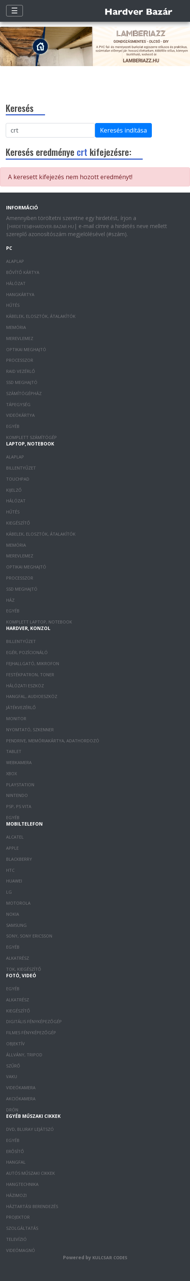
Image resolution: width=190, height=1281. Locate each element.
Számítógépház (24, 393)
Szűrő (13, 1066)
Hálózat (16, 283)
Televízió (16, 1239)
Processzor (19, 360)
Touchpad (17, 479)
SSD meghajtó (21, 382)
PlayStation (20, 784)
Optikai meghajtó (26, 349)
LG (9, 892)
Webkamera (19, 762)
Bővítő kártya (22, 272)
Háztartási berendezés (32, 1206)
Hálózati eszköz (25, 685)
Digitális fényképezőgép (34, 1021)
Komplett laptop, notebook (39, 622)
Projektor (18, 1217)
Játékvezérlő (21, 707)
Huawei (14, 881)
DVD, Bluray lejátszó (30, 1129)
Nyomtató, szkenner (30, 729)
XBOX (11, 773)
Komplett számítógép (31, 437)
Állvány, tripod (24, 1055)
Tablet (13, 751)
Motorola (18, 903)
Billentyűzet (21, 468)
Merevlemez (19, 338)
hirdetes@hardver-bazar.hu (41, 226)
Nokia (12, 914)
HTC (10, 870)
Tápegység (18, 404)
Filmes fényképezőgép (31, 1032)
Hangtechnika (22, 1184)
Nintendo (17, 795)
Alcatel (15, 837)
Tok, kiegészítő (23, 969)
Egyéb (12, 426)
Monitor (16, 718)
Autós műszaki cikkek (30, 1173)
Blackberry (19, 859)
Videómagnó (20, 1250)
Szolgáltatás (22, 1228)
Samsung (16, 925)
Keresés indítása (123, 130)
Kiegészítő (18, 523)
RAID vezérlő (20, 371)
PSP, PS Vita (18, 806)
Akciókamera (20, 1098)
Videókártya (20, 415)
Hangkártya (20, 294)
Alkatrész (17, 958)
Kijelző (14, 490)
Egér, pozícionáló (27, 652)
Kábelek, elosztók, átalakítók (41, 316)
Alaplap (15, 261)
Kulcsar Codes (109, 1257)
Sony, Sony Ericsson (29, 936)
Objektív (15, 1043)
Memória (16, 327)
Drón (12, 1110)
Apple (12, 848)
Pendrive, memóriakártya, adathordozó (52, 740)
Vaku (11, 1076)
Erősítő (15, 1151)
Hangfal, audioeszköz (31, 696)
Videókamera (20, 1087)
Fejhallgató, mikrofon (32, 663)
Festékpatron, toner (30, 674)
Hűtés (12, 305)
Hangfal (16, 1162)
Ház (10, 600)
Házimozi (16, 1195)
